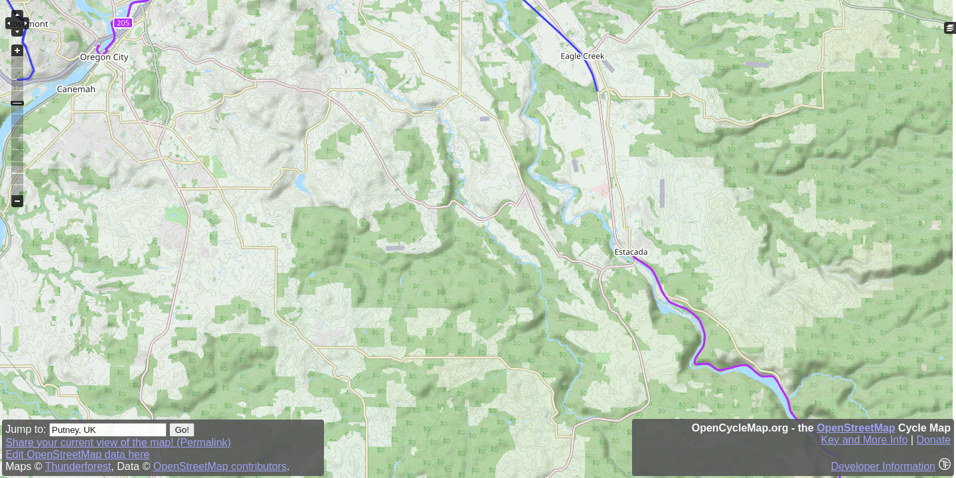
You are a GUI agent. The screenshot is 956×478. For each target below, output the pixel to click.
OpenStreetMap (856, 428)
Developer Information (883, 466)
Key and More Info (864, 439)
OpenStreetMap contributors (220, 466)
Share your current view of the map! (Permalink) (118, 442)
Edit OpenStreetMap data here (77, 454)
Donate (933, 439)
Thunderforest (78, 466)
